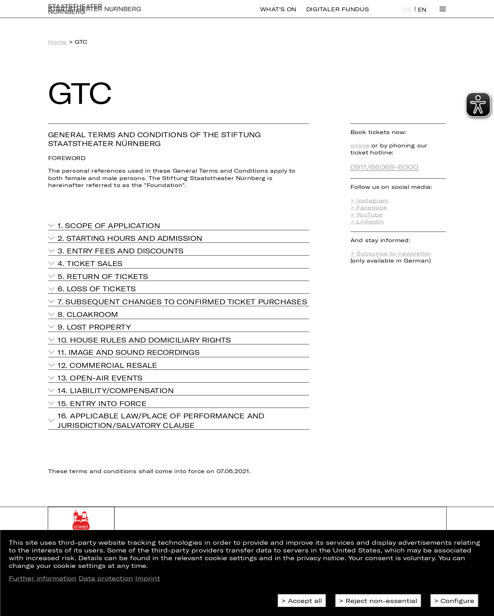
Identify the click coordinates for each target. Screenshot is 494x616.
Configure (457, 600)
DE (407, 15)
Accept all (305, 600)
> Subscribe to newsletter (391, 253)
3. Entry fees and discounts (120, 250)
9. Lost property (94, 327)
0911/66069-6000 (384, 167)
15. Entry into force (102, 403)
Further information (43, 578)
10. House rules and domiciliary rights (144, 339)
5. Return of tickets (103, 276)
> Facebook (368, 207)
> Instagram (369, 200)
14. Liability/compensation (116, 390)
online (360, 145)
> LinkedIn (367, 221)
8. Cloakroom (88, 314)
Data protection (106, 578)
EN (422, 15)
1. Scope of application (109, 225)
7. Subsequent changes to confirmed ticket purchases (182, 301)
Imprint (147, 578)
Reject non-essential (381, 600)
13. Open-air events (100, 377)
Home (57, 41)
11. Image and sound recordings (128, 352)
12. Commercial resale (107, 365)
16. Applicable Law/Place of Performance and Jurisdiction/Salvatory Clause (161, 420)
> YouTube (366, 214)
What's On (278, 14)
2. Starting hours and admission (130, 238)
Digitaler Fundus (337, 14)
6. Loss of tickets (97, 289)
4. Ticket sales (90, 263)
